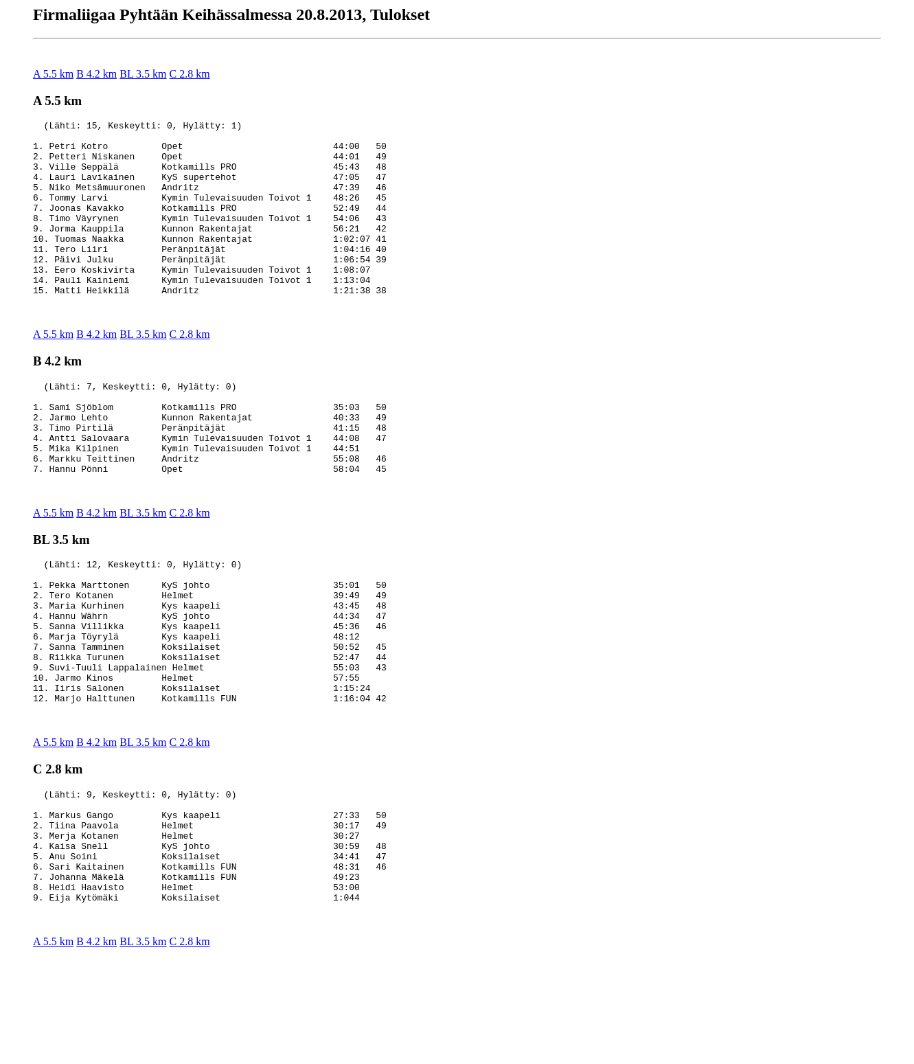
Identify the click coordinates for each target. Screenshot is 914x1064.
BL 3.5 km (142, 74)
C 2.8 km (190, 74)
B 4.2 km (96, 74)
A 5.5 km (53, 74)
